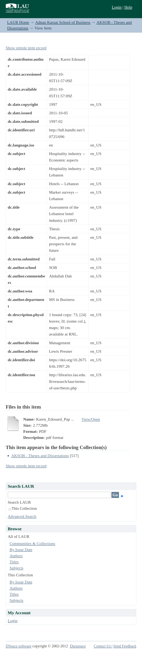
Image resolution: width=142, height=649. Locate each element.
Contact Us (103, 646)
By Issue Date (21, 549)
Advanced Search (22, 516)
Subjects (16, 568)
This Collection (23, 508)
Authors (16, 555)
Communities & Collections (32, 543)
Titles (14, 561)
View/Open (91, 419)
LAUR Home (18, 22)
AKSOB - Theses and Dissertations (40, 455)
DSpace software (18, 646)
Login (117, 7)
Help (128, 7)
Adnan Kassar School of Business (62, 22)
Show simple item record (26, 47)
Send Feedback (124, 646)
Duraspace (78, 646)
